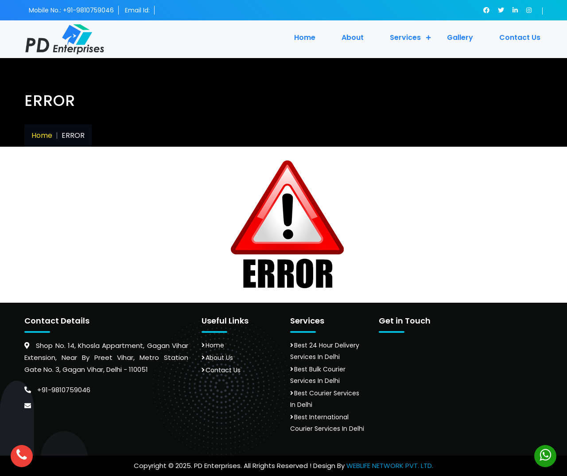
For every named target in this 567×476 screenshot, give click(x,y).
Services (405, 37)
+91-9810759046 (57, 389)
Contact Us (223, 370)
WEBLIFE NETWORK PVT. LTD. (389, 465)
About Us (219, 357)
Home (304, 37)
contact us (519, 37)
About (353, 37)
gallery (460, 37)
